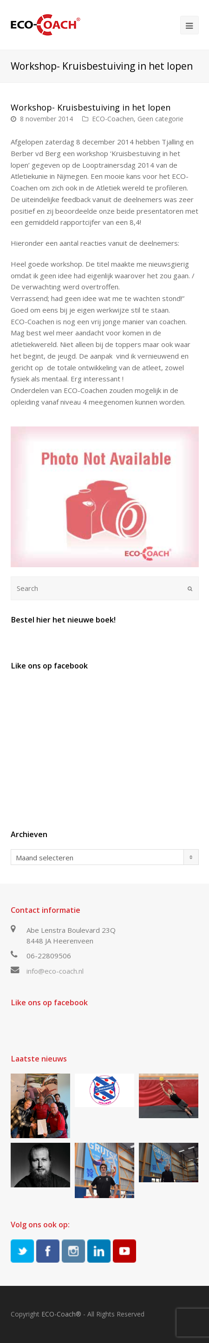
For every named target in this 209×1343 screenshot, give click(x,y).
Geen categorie (160, 118)
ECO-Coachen (113, 118)
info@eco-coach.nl (55, 971)
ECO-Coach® (61, 1314)
